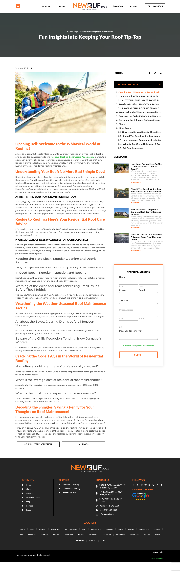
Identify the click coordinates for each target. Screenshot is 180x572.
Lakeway (45, 535)
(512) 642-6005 (155, 6)
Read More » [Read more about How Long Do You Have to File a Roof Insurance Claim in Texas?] (136, 182)
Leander (56, 535)
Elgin (84, 529)
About (62, 6)
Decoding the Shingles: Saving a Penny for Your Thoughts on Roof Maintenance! (140, 120)
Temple (157, 535)
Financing (117, 6)
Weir (103, 540)
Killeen (157, 529)
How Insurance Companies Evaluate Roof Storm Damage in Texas (142, 140)
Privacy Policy (129, 346)
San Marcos (134, 535)
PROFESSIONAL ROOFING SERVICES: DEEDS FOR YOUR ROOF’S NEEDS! (141, 108)
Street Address (126, 310)
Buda (32, 529)
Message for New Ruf (130, 331)
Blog (75, 32)
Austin (22, 529)
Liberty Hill (69, 535)
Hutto (120, 529)
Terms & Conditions (145, 346)
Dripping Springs (71, 529)
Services (45, 6)
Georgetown (96, 529)
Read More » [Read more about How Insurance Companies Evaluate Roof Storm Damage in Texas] (136, 228)
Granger (109, 529)
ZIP (120, 327)
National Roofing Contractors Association (72, 157)
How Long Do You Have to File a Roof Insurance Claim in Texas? (141, 132)
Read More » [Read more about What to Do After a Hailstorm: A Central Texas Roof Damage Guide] (136, 251)
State (141, 318)
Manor (81, 535)
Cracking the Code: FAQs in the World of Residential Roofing (140, 116)
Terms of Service (157, 558)
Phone (122, 290)
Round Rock (120, 535)
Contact (134, 6)
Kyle (21, 535)
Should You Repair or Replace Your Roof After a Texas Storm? (142, 136)
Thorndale (79, 540)
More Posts (125, 128)
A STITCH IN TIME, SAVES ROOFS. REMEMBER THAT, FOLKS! (141, 100)
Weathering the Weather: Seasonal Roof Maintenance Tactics (140, 112)
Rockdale (107, 535)
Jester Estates (144, 529)
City (121, 318)
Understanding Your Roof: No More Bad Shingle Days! (140, 96)
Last (141, 286)
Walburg (92, 540)
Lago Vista (32, 535)
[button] (18, 6)
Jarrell (131, 529)
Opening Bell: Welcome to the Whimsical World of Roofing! (139, 92)
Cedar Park (55, 529)
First (121, 286)
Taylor (147, 535)
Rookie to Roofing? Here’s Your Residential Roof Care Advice (140, 104)
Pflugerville (93, 535)
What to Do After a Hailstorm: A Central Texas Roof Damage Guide (142, 144)
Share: (122, 124)
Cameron (42, 529)
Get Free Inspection (133, 148)
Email (142, 290)
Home (69, 32)
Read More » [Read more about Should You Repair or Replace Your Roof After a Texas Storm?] (136, 203)
